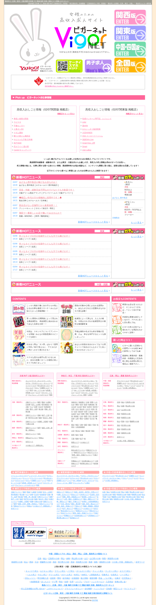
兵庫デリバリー (31, 415)
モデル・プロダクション (89, 476)
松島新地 (47, 407)
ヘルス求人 (31, 575)
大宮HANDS (87, 133)
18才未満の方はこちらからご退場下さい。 (59, 86)
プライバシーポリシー (74, 589)
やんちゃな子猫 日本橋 (23, 139)
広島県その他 (130, 402)
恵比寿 (80, 411)
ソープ (133, 385)
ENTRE (95, 600)
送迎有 (53, 578)
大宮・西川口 (65, 504)
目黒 (85, 411)
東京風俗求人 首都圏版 (77, 3)
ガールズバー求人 (83, 571)
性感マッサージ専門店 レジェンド (97, 119)
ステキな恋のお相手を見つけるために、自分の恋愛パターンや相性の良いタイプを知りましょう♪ (42, 360)
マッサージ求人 (111, 571)
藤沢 (89, 425)
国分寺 (82, 409)
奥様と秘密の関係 (21, 119)
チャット (26, 478)
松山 (118, 421)
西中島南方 (45, 404)
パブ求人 (70, 571)
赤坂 (95, 411)
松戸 (81, 438)
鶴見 (77, 425)
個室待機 (93, 578)
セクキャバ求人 (46, 571)
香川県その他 (125, 425)
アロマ (87, 582)
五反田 (73, 414)
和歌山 (41, 438)
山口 (118, 410)
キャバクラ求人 (32, 571)
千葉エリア (78, 506)
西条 (122, 421)
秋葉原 (92, 414)
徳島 (118, 433)
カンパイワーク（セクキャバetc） (83, 381)
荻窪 (84, 407)
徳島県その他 (125, 433)
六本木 (90, 411)
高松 (118, 425)
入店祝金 (109, 582)
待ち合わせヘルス (43, 385)
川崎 (81, 425)
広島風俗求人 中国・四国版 (96, 3)
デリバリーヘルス (123, 381)
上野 (77, 418)
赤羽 (81, 404)
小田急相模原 (80, 427)
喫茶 (50, 395)
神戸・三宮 (45, 415)
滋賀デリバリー (31, 428)
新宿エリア (69, 492)
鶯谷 (81, 418)
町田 (92, 409)
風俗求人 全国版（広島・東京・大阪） (121, 3)
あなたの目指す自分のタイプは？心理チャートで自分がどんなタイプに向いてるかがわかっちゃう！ (90, 347)
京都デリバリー (31, 421)
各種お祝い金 (120, 582)
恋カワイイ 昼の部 (21, 146)
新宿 (85, 404)
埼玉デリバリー (92, 452)
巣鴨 (91, 402)
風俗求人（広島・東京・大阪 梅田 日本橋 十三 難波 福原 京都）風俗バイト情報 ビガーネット (37, 1)
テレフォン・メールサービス (38, 395)
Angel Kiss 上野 (88, 143)
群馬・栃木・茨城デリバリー (82, 455)
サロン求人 (42, 575)
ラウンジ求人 (60, 571)
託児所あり (126, 578)
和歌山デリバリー (32, 438)
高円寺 (95, 407)
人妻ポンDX (19, 129)
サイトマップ (129, 589)
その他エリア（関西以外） (35, 445)
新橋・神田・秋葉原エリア (71, 497)
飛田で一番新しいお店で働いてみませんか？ (40, 213)
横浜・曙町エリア (89, 499)
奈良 (39, 434)
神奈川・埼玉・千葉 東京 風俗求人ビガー (78, 376)
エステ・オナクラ (88, 480)
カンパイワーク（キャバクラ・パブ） (38, 381)
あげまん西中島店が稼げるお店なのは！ (38, 182)
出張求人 (114, 575)
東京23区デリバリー (78, 450)
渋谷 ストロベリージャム (92, 136)
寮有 (59, 578)
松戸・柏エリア (67, 508)
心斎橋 (48, 402)
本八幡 (95, 416)
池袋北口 (74, 402)
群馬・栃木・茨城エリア (65, 506)
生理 (71, 582)
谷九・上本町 (36, 404)
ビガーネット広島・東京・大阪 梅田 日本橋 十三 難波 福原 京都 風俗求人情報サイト (78, 593)
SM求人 (84, 575)
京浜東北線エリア (88, 461)
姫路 (40, 418)
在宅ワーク (29, 441)
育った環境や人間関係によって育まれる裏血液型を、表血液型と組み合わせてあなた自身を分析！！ (42, 321)
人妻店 (90, 395)
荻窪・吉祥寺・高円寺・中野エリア (86, 492)
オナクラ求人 (125, 571)
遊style (85, 126)
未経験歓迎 (34, 582)
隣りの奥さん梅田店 (22, 136)
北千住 (92, 418)
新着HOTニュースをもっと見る (93, 222)
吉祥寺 (89, 407)
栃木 (77, 435)
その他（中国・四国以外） (126, 441)
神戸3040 (17, 143)
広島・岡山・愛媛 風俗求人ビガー (124, 376)
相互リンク (117, 589)
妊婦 (66, 582)
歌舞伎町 (91, 404)
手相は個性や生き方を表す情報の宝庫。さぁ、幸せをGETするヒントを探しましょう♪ (90, 334)
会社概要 (88, 589)
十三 (31, 407)
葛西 (85, 416)
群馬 (72, 435)
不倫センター (19, 126)
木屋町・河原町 (42, 421)
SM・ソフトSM (39, 390)
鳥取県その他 (125, 414)
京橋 (35, 407)
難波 (43, 402)
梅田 (39, 402)
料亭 (31, 390)
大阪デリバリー (31, 402)
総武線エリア (74, 518)
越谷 (82, 431)
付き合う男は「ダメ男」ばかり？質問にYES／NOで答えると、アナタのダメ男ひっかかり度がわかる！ (42, 347)
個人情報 (84, 578)
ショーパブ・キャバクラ (37, 476)
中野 (72, 409)
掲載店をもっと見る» (66, 114)
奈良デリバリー (31, 434)
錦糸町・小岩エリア (89, 497)
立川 (77, 409)
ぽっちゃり (45, 582)
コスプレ (78, 582)
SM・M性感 (77, 480)
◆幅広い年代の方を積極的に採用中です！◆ (40, 197)
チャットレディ (78, 483)
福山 (122, 402)
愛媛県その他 (134, 421)
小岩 (81, 416)
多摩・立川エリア (63, 494)
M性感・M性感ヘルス (29, 483)
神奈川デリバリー (80, 452)
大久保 (79, 407)
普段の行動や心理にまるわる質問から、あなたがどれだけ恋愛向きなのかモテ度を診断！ (90, 308)
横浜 (72, 425)
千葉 (72, 438)
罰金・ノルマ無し (106, 578)
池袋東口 (82, 402)
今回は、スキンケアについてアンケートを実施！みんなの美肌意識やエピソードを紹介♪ (42, 334)
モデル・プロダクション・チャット (38, 383)
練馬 (77, 404)
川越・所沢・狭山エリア (90, 504)
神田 (87, 414)
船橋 (77, 438)
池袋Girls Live (88, 139)
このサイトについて (54, 589)
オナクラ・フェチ (87, 392)
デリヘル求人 (54, 575)
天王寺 (40, 407)
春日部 (88, 431)
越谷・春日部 (75, 504)
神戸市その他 (32, 418)
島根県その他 (125, 417)
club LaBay (86, 150)
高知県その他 (125, 429)
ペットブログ (99, 589)
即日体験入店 (42, 578)
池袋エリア (60, 492)
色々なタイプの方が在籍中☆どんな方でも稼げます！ (44, 236)
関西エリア (75, 442)
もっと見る (136, 222)
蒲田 (85, 425)
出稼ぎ (117, 578)
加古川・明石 (47, 418)
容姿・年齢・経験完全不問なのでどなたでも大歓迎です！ (46, 190)
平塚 (94, 425)
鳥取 (118, 414)
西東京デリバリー (82, 511)
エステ (38, 392)
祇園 (50, 421)
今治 (127, 421)
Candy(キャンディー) (22, 150)
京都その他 (30, 424)
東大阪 (41, 409)
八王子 (88, 409)
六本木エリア (84, 494)
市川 (89, 416)
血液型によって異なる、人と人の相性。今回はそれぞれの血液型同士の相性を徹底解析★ (90, 321)
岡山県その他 (130, 406)
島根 (118, 417)
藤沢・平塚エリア (75, 501)
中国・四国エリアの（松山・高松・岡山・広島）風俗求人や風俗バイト (78, 554)
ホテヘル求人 (66, 575)
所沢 (92, 431)
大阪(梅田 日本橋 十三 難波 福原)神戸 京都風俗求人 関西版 (48, 3)
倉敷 (122, 406)
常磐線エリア (75, 461)
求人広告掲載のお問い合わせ (33, 589)
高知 (118, 429)
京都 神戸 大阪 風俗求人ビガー (32, 376)
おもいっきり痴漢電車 (91, 129)
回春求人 (105, 575)
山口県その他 (125, 410)
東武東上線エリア (86, 463)
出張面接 (75, 578)
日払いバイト (30, 578)
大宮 (72, 431)
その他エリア (84, 442)
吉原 (72, 418)
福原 (21, 499)
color (84, 122)
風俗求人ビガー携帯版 (143, 3)
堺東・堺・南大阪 (30, 497)
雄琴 (39, 428)
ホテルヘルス (19, 480)
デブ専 (54, 582)
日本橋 (28, 404)
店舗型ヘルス (44, 388)
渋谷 (75, 411)
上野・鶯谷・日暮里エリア (73, 499)
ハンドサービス (97, 582)
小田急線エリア (93, 515)
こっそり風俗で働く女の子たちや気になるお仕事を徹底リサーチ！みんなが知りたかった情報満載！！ (42, 308)
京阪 (27, 409)
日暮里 (86, 418)
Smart (84, 146)
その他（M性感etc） (130, 388)
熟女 (61, 582)
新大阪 (22, 494)
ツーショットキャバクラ (19, 476)
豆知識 (109, 589)
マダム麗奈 (18, 133)
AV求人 (77, 575)
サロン (36, 388)
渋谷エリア (74, 494)
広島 (118, 402)
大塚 (87, 402)
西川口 (78, 431)
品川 (78, 414)
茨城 (81, 435)
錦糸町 (76, 416)
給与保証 (66, 578)
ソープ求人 (124, 575)
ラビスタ (17, 122)
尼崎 (39, 415)
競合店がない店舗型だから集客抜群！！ (38, 205)
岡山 (118, 406)
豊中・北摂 (33, 409)
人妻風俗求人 (94, 575)
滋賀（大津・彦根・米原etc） (28, 504)
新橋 (82, 414)
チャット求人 (97, 571)
